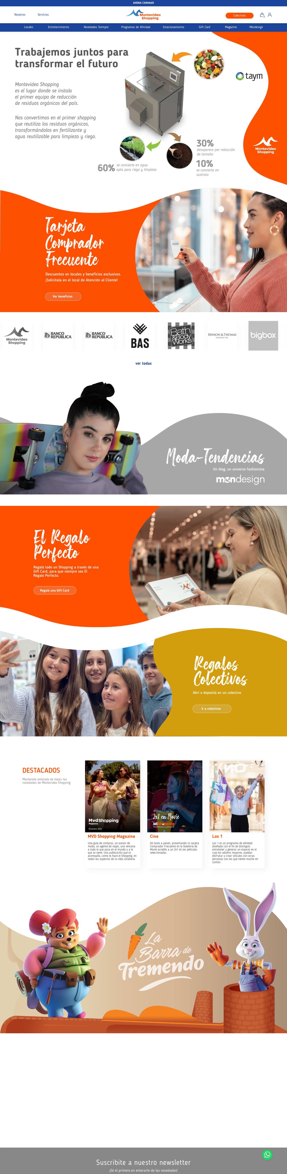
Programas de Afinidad (135, 27)
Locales (28, 27)
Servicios (43, 14)
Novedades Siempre (96, 27)
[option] (143, 109)
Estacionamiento (173, 27)
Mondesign (256, 27)
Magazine (231, 27)
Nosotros (19, 14)
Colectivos (239, 15)
